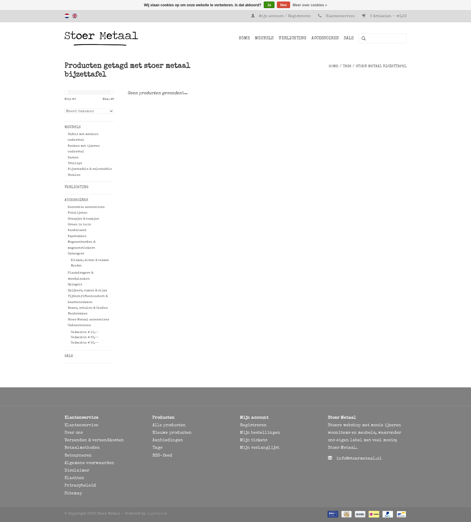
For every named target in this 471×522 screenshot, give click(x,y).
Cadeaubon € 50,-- (84, 342)
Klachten (74, 478)
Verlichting (292, 38)
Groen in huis (79, 224)
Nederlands (66, 16)
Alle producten (169, 425)
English (74, 16)
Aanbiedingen (167, 440)
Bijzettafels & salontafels (90, 169)
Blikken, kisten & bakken (90, 260)
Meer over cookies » (310, 5)
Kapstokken (77, 236)
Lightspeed (157, 514)
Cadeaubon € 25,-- (84, 337)
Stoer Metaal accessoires (88, 319)
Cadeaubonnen (79, 325)
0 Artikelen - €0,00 (384, 16)
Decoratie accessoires (86, 207)
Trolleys (75, 163)
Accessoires (325, 38)
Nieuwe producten (172, 433)
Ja (269, 5)
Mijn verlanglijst (259, 448)
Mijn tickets (253, 440)
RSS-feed (162, 456)
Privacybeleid (80, 486)
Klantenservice (340, 16)
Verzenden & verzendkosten (94, 440)
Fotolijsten (77, 212)
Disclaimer (76, 471)
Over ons (73, 433)
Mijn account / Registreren (281, 16)
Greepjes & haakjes (83, 218)
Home (244, 38)
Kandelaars (77, 230)
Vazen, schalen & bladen (88, 308)
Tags (347, 66)
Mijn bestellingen (260, 433)
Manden (76, 265)
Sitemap (73, 493)
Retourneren (78, 456)
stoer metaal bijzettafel (381, 66)
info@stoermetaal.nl (359, 459)
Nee (283, 5)
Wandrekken (78, 313)
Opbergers (76, 253)
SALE (349, 38)
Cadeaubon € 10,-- (84, 332)
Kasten (73, 157)
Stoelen (74, 175)
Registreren (253, 425)
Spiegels (75, 284)
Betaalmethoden (82, 448)
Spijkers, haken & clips (87, 290)
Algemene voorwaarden (89, 463)
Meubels (264, 38)
